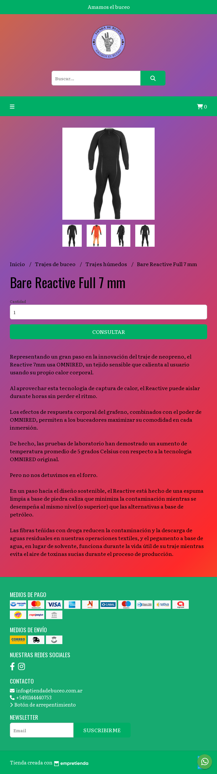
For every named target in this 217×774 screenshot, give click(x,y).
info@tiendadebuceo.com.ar (46, 690)
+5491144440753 (31, 697)
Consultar (108, 332)
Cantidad (18, 301)
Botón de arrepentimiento (43, 704)
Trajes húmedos (106, 264)
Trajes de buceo (55, 264)
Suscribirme (102, 730)
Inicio (18, 264)
